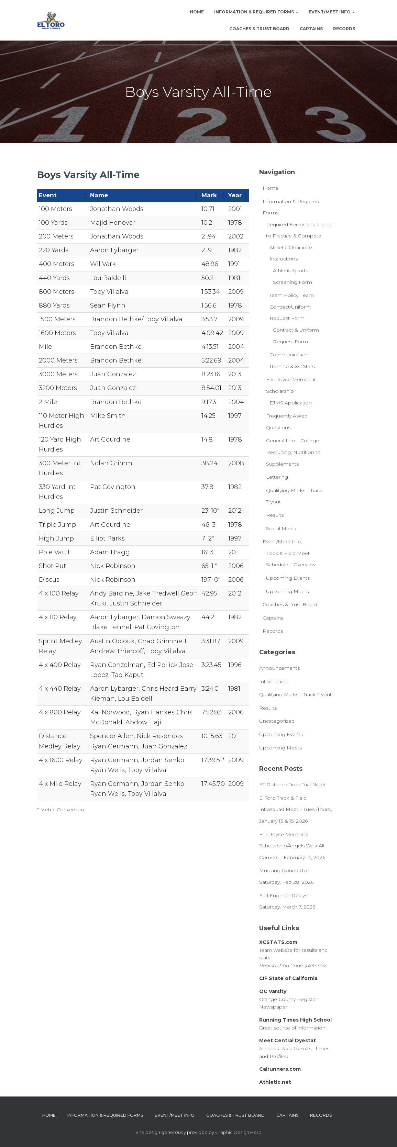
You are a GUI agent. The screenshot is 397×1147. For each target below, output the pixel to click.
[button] (84, 195)
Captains (311, 28)
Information (273, 681)
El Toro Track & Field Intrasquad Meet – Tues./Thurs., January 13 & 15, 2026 (295, 809)
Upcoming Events (288, 578)
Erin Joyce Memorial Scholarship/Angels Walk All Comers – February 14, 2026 (292, 845)
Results (275, 515)
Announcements (279, 668)
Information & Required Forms (256, 11)
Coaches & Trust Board (259, 28)
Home (197, 11)
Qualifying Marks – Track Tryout (295, 694)
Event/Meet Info (332, 11)
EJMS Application (290, 403)
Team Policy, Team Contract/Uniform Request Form (291, 306)
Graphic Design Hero (238, 1132)
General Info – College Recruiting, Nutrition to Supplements (293, 452)
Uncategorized (277, 721)
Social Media (281, 528)
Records (344, 28)
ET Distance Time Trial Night (292, 784)
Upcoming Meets (287, 591)
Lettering (277, 477)
